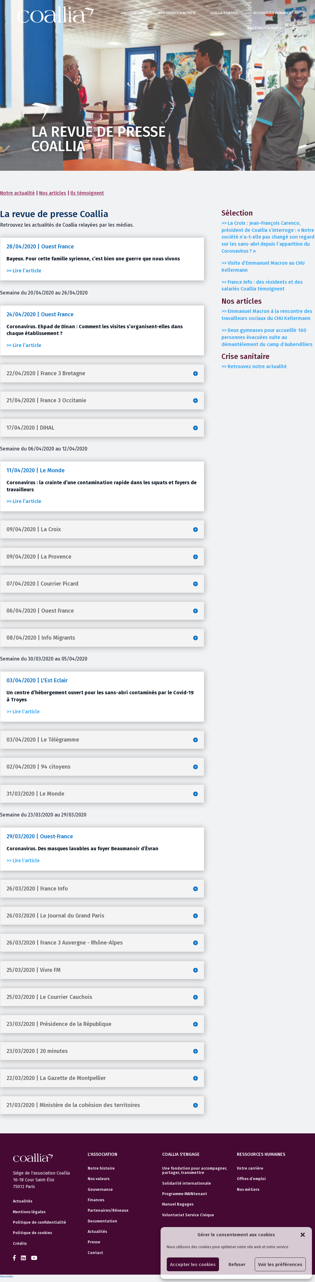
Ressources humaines (272, 13)
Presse (94, 1242)
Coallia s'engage (224, 13)
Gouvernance (100, 1189)
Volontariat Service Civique (188, 1215)
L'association (132, 13)
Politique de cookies (32, 1233)
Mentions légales (29, 1212)
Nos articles (52, 193)
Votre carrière (250, 1168)
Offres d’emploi (251, 1179)
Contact (95, 1253)
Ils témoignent (87, 193)
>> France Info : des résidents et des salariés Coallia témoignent (262, 285)
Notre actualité (17, 193)
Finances (96, 1200)
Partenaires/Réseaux (108, 1210)
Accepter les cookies (193, 1264)
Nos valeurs (99, 1179)
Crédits (20, 1243)
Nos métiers (248, 1189)
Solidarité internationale (186, 1183)
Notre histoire (101, 1168)
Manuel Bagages (177, 1204)
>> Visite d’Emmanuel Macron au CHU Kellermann (263, 266)
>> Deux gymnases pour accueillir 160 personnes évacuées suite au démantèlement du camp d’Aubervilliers (267, 337)
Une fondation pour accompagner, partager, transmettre (194, 1170)
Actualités (22, 1201)
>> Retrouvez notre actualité (254, 366)
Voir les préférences (280, 1264)
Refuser (237, 1264)
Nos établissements (264, 28)
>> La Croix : (267, 237)
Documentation (102, 1221)
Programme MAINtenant (184, 1194)
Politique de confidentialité (39, 1222)
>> (266, 314)
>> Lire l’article (23, 712)
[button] (303, 1235)
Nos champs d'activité (177, 13)
